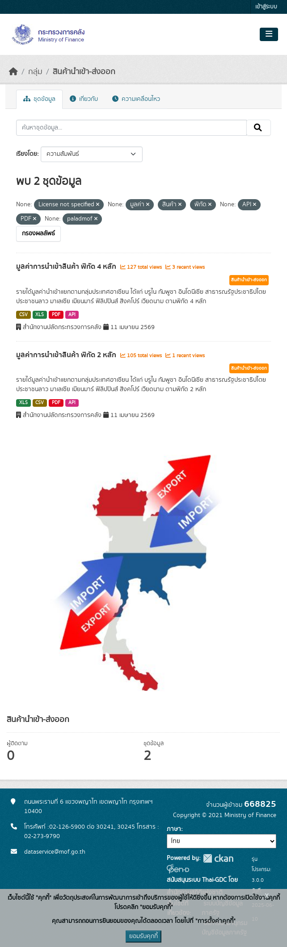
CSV (23, 314)
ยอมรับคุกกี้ (143, 936)
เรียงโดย (26, 154)
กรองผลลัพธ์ (38, 233)
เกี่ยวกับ (84, 99)
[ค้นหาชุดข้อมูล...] (131, 128)
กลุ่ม (35, 72)
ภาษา (174, 829)
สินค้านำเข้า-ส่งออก (84, 72)
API (72, 314)
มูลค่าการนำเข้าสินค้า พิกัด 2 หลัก (67, 355)
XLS (39, 314)
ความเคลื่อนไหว (136, 99)
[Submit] (258, 128)
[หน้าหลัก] (13, 72)
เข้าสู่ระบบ (266, 7)
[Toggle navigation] (269, 34)
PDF (56, 314)
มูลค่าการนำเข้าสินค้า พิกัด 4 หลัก (67, 266)
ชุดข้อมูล (39, 99)
